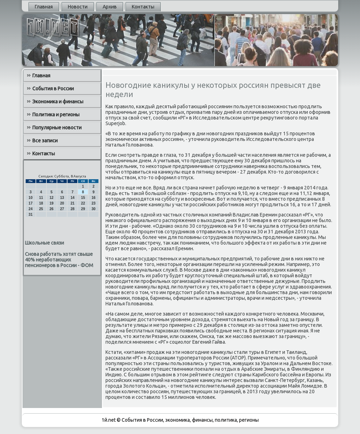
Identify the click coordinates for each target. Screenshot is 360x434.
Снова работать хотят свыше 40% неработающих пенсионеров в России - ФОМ (59, 259)
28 (73, 209)
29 (83, 209)
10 (30, 198)
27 (62, 209)
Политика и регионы (55, 114)
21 (73, 203)
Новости (78, 6)
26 (51, 209)
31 (30, 214)
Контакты (143, 6)
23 (93, 203)
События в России (53, 88)
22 (83, 203)
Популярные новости (57, 127)
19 (51, 203)
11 (41, 198)
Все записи (45, 140)
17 (30, 203)
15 (83, 198)
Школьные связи (44, 243)
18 (41, 203)
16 (93, 198)
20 (62, 203)
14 (73, 198)
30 (93, 209)
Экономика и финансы (57, 101)
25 (41, 209)
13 (62, 198)
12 (51, 198)
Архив (110, 6)
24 (30, 209)
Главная (44, 6)
